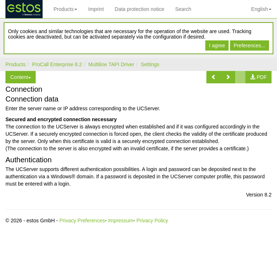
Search (183, 9)
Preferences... (249, 45)
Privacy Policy (152, 220)
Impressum (120, 220)
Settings (150, 64)
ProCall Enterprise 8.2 (57, 64)
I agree (217, 45)
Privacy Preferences (82, 220)
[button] (213, 77)
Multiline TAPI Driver (111, 64)
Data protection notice (139, 9)
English (261, 9)
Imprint (96, 9)
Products (65, 9)
